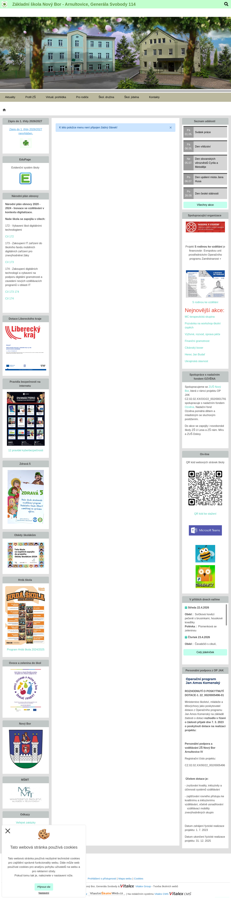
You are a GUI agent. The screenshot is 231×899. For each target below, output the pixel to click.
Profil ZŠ (30, 97)
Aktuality (10, 97)
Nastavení (43, 893)
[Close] (170, 128)
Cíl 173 (9, 262)
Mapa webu (125, 878)
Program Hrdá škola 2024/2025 (25, 649)
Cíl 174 (9, 298)
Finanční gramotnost (197, 341)
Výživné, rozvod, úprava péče (202, 334)
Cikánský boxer (194, 347)
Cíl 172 (9, 236)
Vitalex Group (143, 886)
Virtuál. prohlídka (56, 97)
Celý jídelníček (205, 652)
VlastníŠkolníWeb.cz (94, 893)
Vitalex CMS (161, 893)
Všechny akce (205, 204)
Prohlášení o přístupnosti (102, 878)
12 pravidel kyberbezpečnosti (25, 450)
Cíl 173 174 (12, 291)
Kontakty (154, 97)
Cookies (138, 878)
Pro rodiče (82, 97)
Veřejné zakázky (26, 822)
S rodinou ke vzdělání (205, 302)
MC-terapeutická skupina (200, 316)
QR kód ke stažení (205, 513)
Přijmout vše (43, 887)
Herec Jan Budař (195, 354)
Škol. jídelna (131, 97)
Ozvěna (189, 407)
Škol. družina (106, 97)
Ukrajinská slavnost (196, 361)
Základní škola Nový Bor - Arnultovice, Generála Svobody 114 (74, 4)
